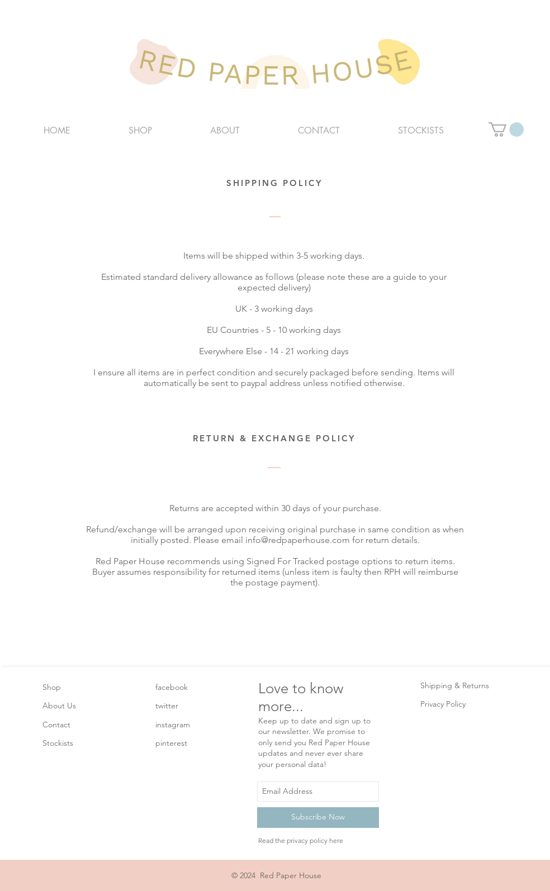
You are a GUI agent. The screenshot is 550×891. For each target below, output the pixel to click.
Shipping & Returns (454, 685)
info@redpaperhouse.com (297, 540)
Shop (51, 687)
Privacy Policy (443, 704)
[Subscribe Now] (318, 817)
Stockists (57, 743)
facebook (171, 687)
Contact (56, 725)
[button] (506, 129)
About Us (59, 706)
